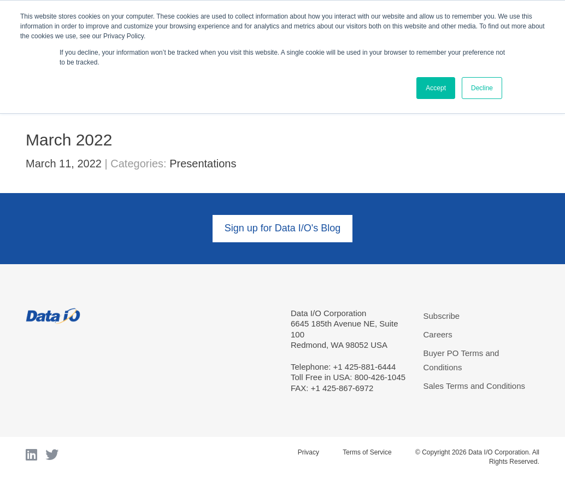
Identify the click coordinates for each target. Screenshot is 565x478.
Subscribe (441, 315)
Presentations (202, 164)
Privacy (308, 452)
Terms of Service (367, 452)
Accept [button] (436, 88)
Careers (437, 334)
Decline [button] (482, 88)
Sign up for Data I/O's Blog (283, 228)
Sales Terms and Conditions (474, 385)
